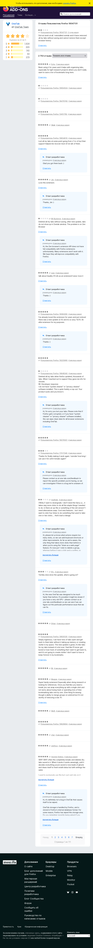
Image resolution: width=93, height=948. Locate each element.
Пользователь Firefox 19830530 (54, 637)
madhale (54, 500)
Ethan (53, 623)
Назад (46, 837)
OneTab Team (22, 27)
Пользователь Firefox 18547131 (54, 32)
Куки (19, 927)
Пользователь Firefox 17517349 (54, 453)
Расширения (8, 15)
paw (52, 273)
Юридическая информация (36, 927)
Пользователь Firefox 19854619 (54, 138)
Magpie (54, 679)
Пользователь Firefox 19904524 (54, 88)
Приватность (8, 927)
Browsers (72, 866)
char (53, 735)
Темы (19, 15)
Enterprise (51, 875)
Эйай (53, 125)
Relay (70, 875)
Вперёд (79, 837)
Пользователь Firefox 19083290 (54, 314)
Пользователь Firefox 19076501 (54, 440)
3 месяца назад (62, 64)
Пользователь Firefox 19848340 (54, 373)
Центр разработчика (35, 886)
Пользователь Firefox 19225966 (54, 360)
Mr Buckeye (56, 219)
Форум (27, 903)
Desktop (50, 866)
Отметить (42, 45)
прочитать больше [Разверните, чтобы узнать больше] (50, 555)
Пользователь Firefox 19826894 (54, 724)
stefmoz (54, 746)
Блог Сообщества (33, 898)
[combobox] (75, 14)
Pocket (70, 884)
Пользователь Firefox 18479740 (54, 101)
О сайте (28, 866)
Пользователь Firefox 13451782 (54, 114)
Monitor (71, 880)
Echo (53, 64)
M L (52, 572)
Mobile (49, 871)
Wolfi (53, 711)
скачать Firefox (69, 3)
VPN (69, 871)
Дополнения (31, 862)
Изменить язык (73, 932)
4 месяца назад (74, 114)
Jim (52, 180)
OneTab (16, 23)
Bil (52, 668)
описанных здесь (32, 933)
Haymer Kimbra (57, 757)
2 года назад (73, 32)
